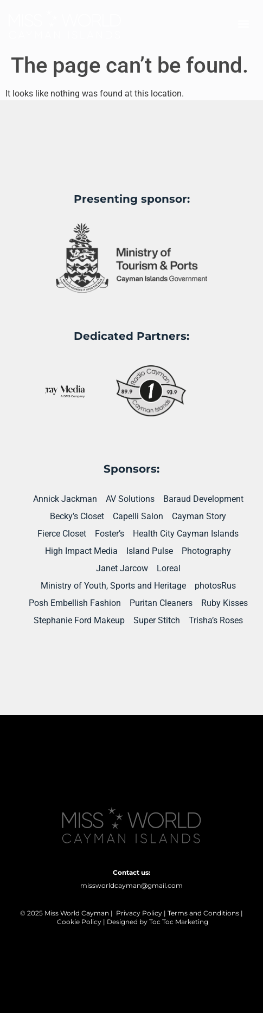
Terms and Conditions (203, 913)
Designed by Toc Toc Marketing (157, 922)
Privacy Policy (139, 913)
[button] (243, 24)
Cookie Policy (79, 922)
